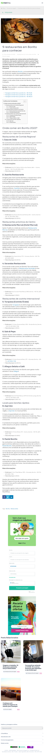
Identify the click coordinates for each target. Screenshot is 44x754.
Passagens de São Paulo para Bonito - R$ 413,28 (18, 93)
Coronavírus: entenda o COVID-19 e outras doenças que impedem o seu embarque (33, 668)
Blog (4, 8)
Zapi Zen (12, 411)
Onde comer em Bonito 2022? (12, 103)
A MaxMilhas (4, 733)
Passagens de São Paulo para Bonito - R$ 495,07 (18, 96)
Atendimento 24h (6, 736)
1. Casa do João (11, 106)
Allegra (16, 371)
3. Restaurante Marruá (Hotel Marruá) (16, 110)
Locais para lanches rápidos (14, 119)
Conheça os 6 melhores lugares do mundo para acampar (10, 704)
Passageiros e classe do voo (15, 580)
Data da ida (11, 563)
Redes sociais (5, 743)
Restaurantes (14, 508)
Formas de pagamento (7, 740)
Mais (18, 671)
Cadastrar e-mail (22, 630)
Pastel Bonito (7, 446)
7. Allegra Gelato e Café (14, 118)
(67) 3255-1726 (12, 361)
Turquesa (15, 305)
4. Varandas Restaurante (14, 112)
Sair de (10, 550)
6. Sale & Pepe (12, 116)
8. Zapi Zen (10, 121)
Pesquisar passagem (22, 588)
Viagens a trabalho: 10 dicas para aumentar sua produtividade (10, 667)
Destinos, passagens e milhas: (9, 724)
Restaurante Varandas (27, 268)
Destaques (7, 671)
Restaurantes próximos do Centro (15, 109)
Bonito (20, 71)
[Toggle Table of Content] (24, 101)
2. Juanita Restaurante (13, 108)
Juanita (16, 188)
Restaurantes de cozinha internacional (16, 113)
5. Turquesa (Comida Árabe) (15, 115)
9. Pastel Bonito (12, 122)
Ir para (10, 556)
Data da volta (12, 571)
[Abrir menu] (42, 3)
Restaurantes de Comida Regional (15, 105)
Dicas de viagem (11, 8)
